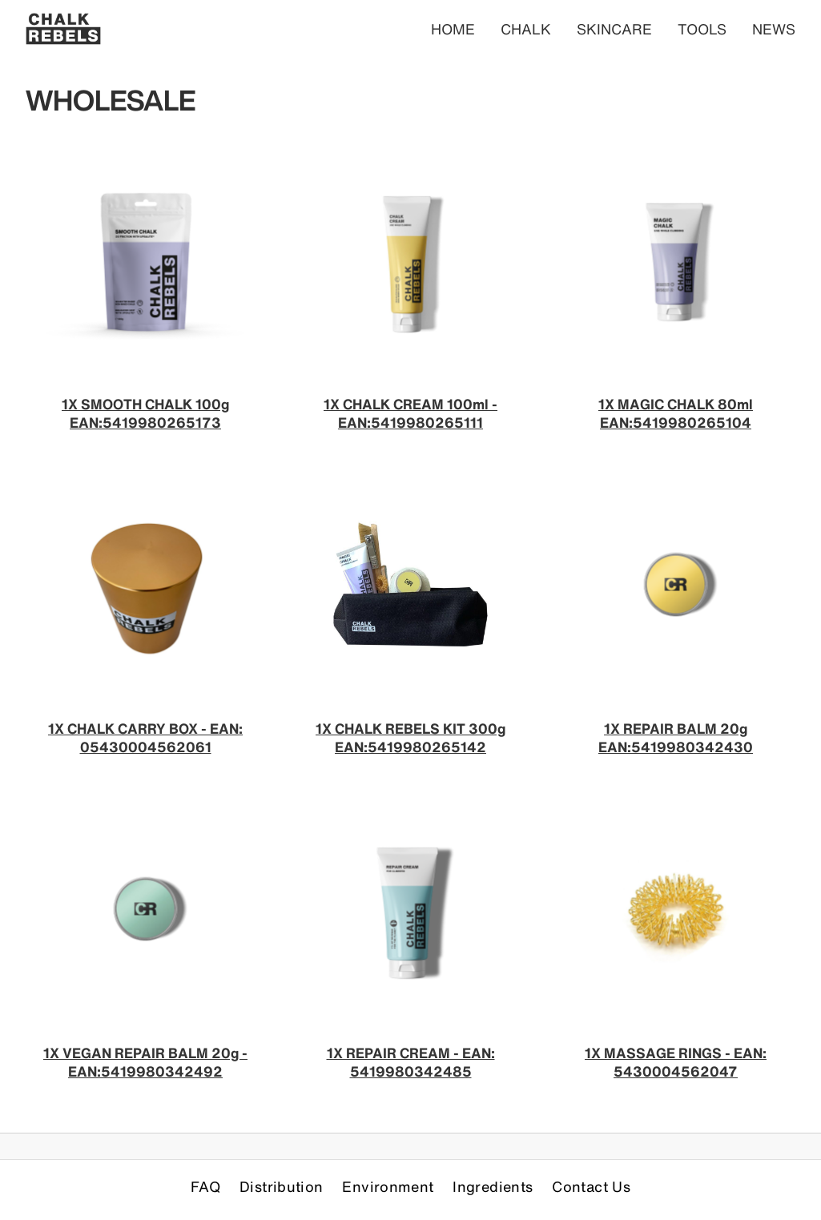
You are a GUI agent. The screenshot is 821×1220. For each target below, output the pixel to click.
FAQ (205, 1186)
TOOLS (702, 29)
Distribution (281, 1186)
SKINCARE (614, 29)
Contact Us (591, 1186)
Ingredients (493, 1186)
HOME (453, 29)
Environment (387, 1186)
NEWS (773, 29)
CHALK (526, 29)
